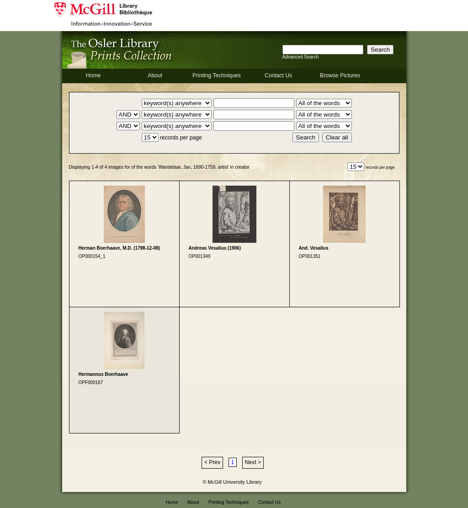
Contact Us (278, 75)
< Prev (212, 462)
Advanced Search (300, 56)
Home (93, 75)
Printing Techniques (216, 75)
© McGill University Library (232, 482)
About (155, 75)
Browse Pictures (340, 75)
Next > (253, 462)
